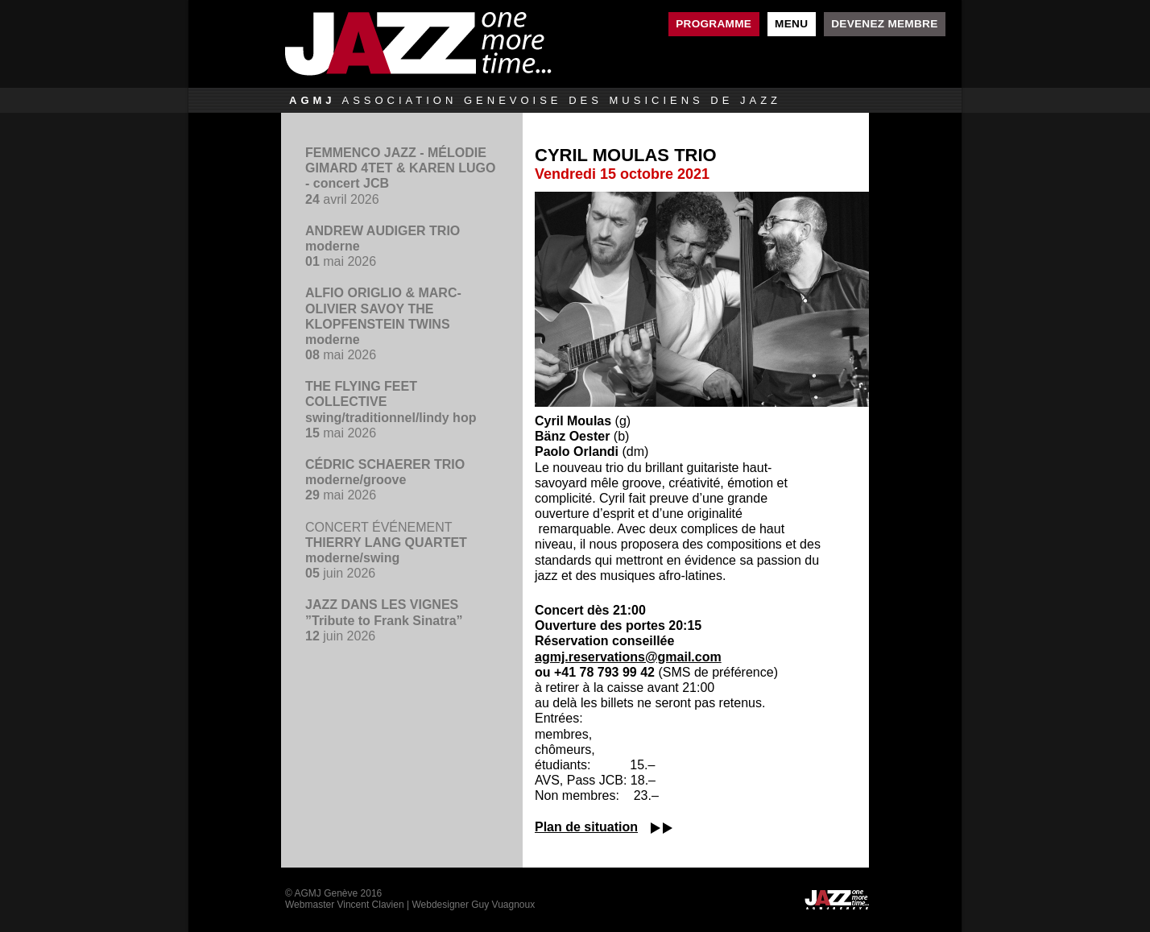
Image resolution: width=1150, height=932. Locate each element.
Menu (791, 24)
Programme (713, 24)
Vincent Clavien (370, 904)
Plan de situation (586, 827)
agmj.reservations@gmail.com (628, 657)
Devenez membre (884, 24)
